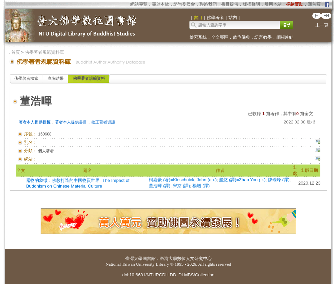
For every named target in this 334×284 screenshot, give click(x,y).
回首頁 (314, 4)
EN (326, 15)
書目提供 (229, 4)
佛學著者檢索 (26, 78)
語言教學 (263, 37)
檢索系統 (198, 37)
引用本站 (273, 4)
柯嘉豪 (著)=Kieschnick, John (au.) (182, 179)
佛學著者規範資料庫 (44, 52)
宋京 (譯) (181, 185)
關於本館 (160, 4)
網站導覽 (139, 4)
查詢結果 (56, 78)
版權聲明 (251, 4)
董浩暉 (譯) (159, 185)
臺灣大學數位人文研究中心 (186, 258)
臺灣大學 (134, 258)
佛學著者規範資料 (89, 78)
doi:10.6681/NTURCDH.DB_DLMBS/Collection (168, 274)
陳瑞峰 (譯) (279, 179)
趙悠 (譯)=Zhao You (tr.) (242, 179)
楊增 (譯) (201, 185)
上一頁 (321, 25)
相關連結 (284, 37)
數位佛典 (241, 37)
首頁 (15, 52)
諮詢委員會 (184, 4)
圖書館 (149, 258)
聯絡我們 (208, 4)
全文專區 (219, 37)
